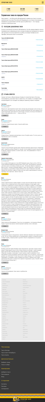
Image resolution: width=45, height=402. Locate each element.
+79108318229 (39, 45)
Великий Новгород (6, 298)
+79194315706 (39, 50)
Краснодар (4, 333)
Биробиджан (5, 293)
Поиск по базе (5, 364)
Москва (4, 279)
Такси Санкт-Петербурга (8, 352)
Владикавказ (5, 302)
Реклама (3, 386)
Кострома (4, 331)
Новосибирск (26, 287)
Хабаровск (25, 329)
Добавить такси (5, 372)
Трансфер (4, 88)
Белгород (4, 291)
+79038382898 (39, 78)
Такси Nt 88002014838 (7, 38)
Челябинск (25, 333)
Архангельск (5, 285)
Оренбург (25, 293)
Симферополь (26, 308)
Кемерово (4, 327)
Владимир (4, 304)
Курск (3, 338)
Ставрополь (25, 312)
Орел (24, 291)
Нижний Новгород (27, 285)
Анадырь (4, 283)
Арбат (3, 77)
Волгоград (4, 306)
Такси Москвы (5, 350)
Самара (24, 304)
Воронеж (4, 310)
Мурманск (25, 283)
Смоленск (25, 310)
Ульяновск (25, 325)
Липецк (24, 279)
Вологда (4, 308)
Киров (3, 329)
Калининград (5, 323)
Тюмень (24, 323)
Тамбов (24, 316)
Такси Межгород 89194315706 (9, 60)
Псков (24, 298)
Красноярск (5, 335)
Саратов (24, 306)
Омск (24, 289)
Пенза (24, 295)
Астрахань (4, 287)
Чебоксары (25, 331)
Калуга (3, 325)
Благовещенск (5, 295)
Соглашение (5, 388)
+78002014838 (39, 39)
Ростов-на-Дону (26, 300)
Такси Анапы (5, 355)
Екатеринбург (5, 312)
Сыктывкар (25, 314)
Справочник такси (6, 2)
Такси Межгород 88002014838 (9, 49)
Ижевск (4, 316)
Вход (2, 376)
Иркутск (4, 317)
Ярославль (25, 337)
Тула (24, 321)
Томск (24, 319)
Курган (4, 337)
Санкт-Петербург (6, 281)
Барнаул (4, 289)
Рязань (24, 302)
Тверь (24, 317)
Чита (24, 335)
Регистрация (5, 374)
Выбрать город (5, 362)
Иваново (4, 314)
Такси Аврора (5, 82)
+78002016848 (39, 67)
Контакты (4, 384)
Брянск (4, 296)
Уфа (24, 327)
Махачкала (25, 281)
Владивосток (5, 300)
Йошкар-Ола (5, 319)
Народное (4, 43)
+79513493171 (39, 84)
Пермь (24, 296)
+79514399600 (39, 89)
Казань (3, 321)
